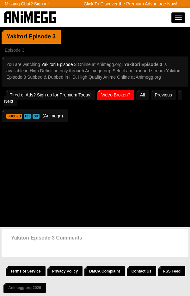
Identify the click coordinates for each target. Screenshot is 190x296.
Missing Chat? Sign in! (27, 3)
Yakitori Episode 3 (59, 64)
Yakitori (17, 36)
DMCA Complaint (104, 271)
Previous (163, 94)
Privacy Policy (65, 271)
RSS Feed (172, 271)
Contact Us (141, 271)
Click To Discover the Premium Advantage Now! (130, 3)
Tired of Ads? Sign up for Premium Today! (50, 94)
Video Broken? (115, 94)
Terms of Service (25, 271)
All (142, 94)
